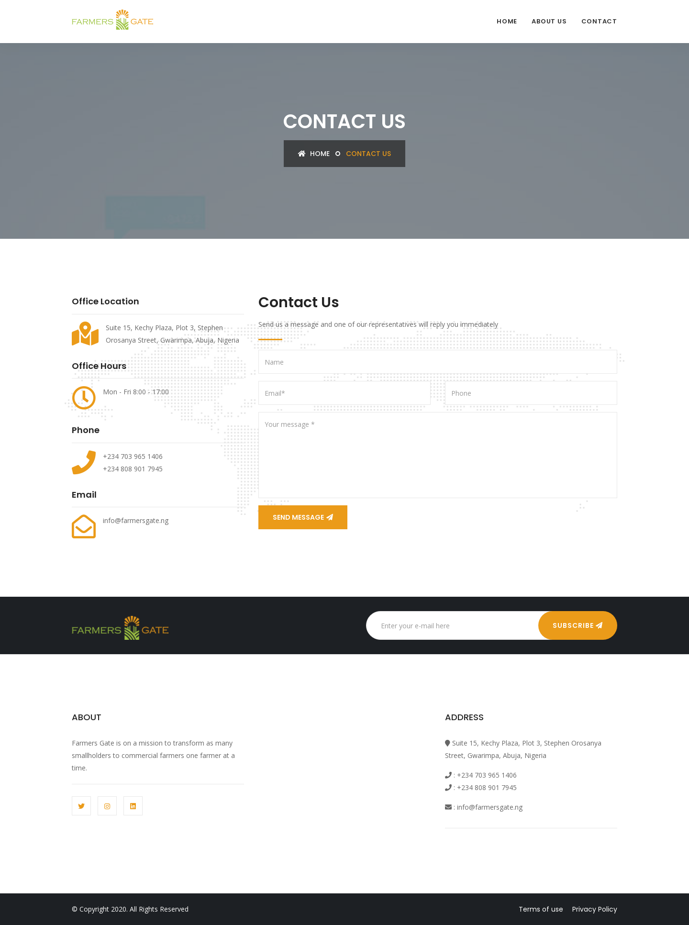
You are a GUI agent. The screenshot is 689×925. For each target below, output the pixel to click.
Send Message (303, 517)
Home (507, 21)
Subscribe (578, 625)
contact (599, 21)
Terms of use (541, 909)
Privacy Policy (594, 909)
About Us (549, 21)
